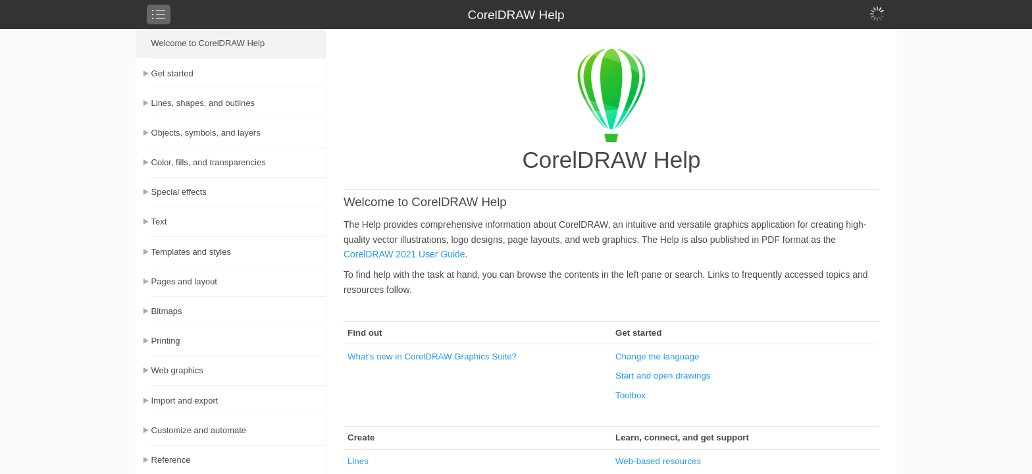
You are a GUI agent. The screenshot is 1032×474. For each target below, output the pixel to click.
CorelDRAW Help (515, 15)
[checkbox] (158, 14)
